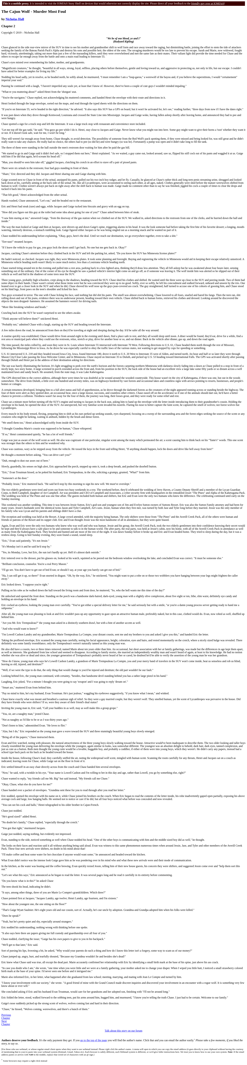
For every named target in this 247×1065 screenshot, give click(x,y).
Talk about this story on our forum (123, 1030)
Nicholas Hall (14, 19)
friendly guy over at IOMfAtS (207, 3)
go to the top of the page (93, 1040)
